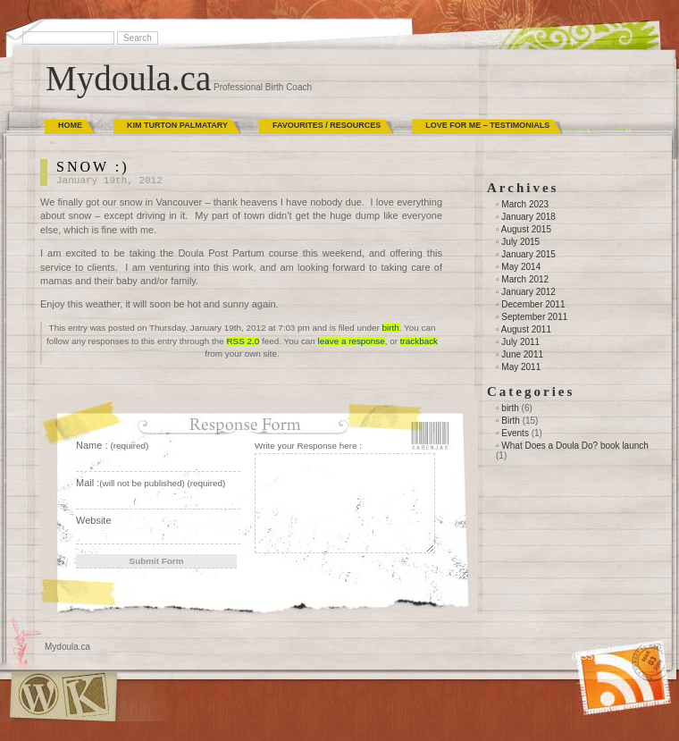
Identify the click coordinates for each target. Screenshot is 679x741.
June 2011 (522, 354)
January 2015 (528, 254)
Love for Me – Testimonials (487, 125)
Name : (112, 445)
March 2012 (525, 279)
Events (515, 433)
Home (70, 125)
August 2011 (526, 329)
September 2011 (534, 317)
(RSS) (584, 656)
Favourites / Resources (326, 125)
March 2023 (525, 204)
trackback (419, 341)
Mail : (150, 482)
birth (390, 328)
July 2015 (520, 242)
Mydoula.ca (128, 78)
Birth (510, 420)
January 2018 (528, 217)
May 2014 (521, 267)
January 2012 (528, 292)
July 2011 (520, 342)
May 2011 (521, 367)
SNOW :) (93, 166)
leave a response (351, 341)
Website (94, 520)
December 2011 (533, 304)
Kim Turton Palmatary (177, 125)
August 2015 (526, 229)
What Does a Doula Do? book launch (575, 445)
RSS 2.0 (242, 341)
